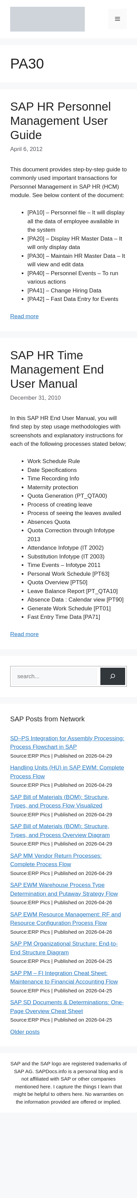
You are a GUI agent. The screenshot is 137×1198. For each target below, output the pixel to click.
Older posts (25, 1032)
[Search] (112, 676)
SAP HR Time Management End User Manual (57, 369)
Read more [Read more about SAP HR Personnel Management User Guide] (24, 316)
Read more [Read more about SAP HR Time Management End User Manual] (24, 634)
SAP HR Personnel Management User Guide (60, 120)
